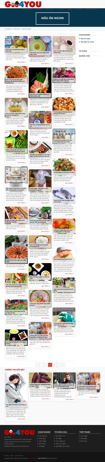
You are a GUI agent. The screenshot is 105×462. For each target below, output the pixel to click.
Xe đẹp (41, 446)
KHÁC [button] (70, 9)
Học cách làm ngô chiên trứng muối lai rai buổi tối (15, 114)
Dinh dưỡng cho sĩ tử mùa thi (63, 259)
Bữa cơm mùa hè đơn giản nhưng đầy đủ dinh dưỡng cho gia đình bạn (15, 81)
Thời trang (43, 436)
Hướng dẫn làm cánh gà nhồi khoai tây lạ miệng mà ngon (39, 336)
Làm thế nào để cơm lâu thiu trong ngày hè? (39, 245)
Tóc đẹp (59, 438)
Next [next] (98, 390)
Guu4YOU (8, 29)
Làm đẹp (42, 441)
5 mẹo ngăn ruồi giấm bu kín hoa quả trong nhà (39, 189)
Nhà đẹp (42, 438)
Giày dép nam (91, 9)
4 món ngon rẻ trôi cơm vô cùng (64, 172)
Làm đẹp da (60, 441)
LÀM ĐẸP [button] (38, 9)
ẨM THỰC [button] (49, 9)
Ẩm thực (17, 29)
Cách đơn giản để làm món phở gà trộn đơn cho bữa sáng (40, 221)
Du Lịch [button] (61, 9)
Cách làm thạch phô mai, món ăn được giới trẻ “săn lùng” (63, 230)
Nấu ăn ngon (26, 29)
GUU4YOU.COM (32, 458)
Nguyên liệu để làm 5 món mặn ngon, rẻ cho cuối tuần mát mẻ (40, 155)
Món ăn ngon (85, 38)
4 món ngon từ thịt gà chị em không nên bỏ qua (63, 112)
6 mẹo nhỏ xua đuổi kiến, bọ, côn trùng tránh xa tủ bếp (63, 141)
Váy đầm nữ (60, 436)
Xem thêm (22, 62)
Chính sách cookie (19, 455)
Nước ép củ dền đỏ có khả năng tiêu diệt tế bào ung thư (64, 80)
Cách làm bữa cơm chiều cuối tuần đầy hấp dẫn (15, 221)
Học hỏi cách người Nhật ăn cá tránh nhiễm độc (39, 95)
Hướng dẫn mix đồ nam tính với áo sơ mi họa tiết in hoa (64, 385)
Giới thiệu (6, 455)
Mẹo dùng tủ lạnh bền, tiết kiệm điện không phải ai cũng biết (16, 189)
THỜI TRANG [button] (26, 9)
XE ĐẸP (79, 9)
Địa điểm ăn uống (87, 42)
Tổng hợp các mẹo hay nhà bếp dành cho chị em (63, 324)
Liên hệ (11, 455)
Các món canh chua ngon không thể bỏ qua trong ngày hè (16, 285)
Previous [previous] (6, 390)
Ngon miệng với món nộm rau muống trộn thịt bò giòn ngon (15, 150)
